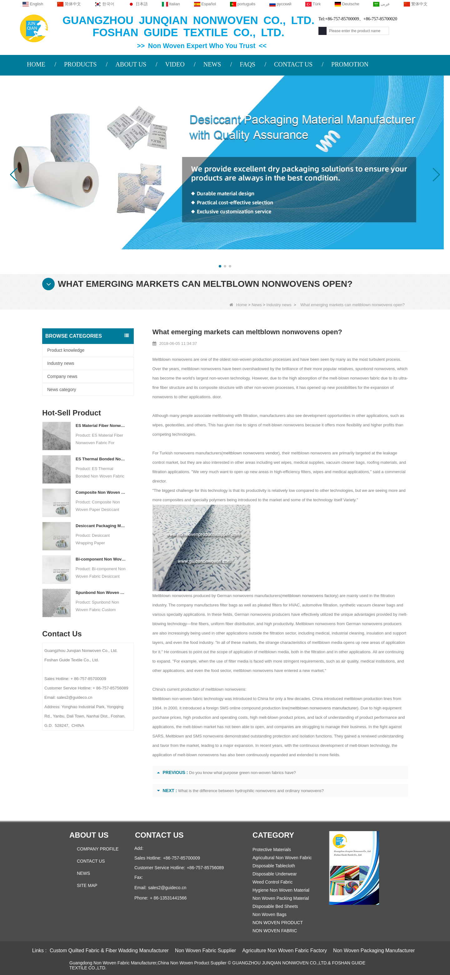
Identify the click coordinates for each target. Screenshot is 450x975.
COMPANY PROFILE (97, 848)
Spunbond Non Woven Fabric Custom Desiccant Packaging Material (101, 592)
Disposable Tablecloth (273, 865)
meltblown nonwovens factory (308, 595)
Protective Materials (271, 849)
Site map (87, 885)
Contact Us (91, 861)
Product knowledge (65, 350)
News (257, 304)
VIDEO (174, 64)
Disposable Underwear (274, 873)
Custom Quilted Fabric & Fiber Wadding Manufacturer (109, 950)
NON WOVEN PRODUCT (277, 922)
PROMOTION (349, 64)
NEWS (212, 64)
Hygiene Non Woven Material (280, 890)
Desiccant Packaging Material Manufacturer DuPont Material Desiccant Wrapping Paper (101, 525)
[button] (220, 266)
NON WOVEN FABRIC (274, 930)
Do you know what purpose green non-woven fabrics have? (242, 772)
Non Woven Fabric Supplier (205, 950)
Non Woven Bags (269, 914)
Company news (62, 376)
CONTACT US (293, 64)
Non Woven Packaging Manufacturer (374, 950)
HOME (36, 64)
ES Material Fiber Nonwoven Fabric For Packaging (101, 425)
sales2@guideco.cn (167, 887)
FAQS (247, 64)
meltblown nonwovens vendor (249, 453)
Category (273, 835)
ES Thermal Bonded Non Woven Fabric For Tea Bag (101, 459)
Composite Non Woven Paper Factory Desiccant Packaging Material (101, 492)
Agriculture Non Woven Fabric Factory (284, 950)
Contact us (159, 835)
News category (61, 389)
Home (238, 304)
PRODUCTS (80, 64)
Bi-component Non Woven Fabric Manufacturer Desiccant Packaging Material (101, 559)
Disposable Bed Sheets (275, 906)
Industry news (279, 304)
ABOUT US (130, 64)
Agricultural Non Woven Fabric (282, 857)
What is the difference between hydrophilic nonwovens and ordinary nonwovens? (251, 790)
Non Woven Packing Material (280, 898)
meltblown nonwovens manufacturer (321, 708)
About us (88, 835)
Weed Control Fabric (272, 881)
